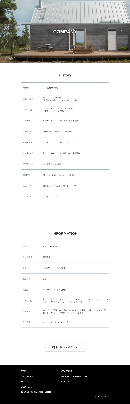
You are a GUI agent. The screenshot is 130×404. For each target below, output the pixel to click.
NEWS (24, 381)
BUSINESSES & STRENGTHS (36, 392)
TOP (23, 371)
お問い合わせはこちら (65, 347)
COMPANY (67, 381)
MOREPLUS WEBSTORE (74, 376)
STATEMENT (28, 376)
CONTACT (66, 371)
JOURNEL (26, 387)
